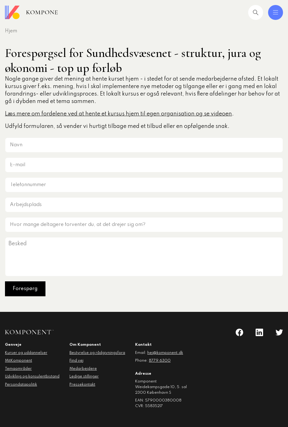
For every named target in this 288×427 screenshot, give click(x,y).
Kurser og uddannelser (26, 353)
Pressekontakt (82, 385)
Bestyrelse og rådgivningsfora (97, 353)
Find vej (76, 361)
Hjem (11, 31)
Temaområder (18, 369)
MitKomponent (18, 361)
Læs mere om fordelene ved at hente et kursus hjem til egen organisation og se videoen (118, 114)
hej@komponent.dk (165, 353)
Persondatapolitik (21, 385)
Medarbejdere (83, 369)
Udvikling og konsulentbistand (32, 376)
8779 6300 (160, 361)
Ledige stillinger (84, 376)
